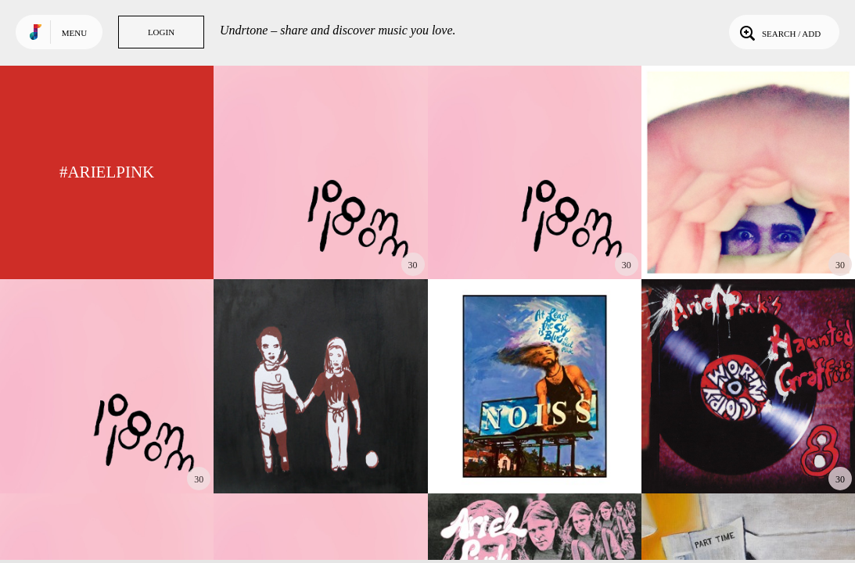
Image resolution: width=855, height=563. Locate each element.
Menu (74, 33)
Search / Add (779, 32)
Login (161, 32)
